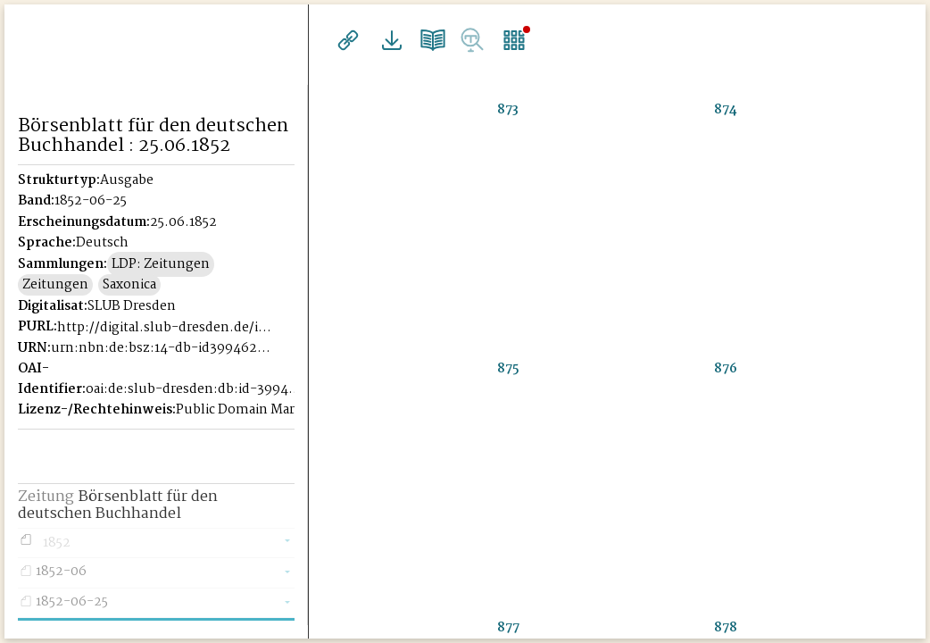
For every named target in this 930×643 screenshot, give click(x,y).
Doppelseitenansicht (425, 40)
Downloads (385, 40)
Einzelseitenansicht (503, 40)
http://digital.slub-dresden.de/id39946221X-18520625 (167, 328)
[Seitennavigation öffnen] (296, 37)
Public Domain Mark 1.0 (249, 410)
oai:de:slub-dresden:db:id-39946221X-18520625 (196, 389)
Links (346, 40)
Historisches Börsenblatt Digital (155, 42)
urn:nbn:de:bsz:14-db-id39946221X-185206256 (161, 348)
